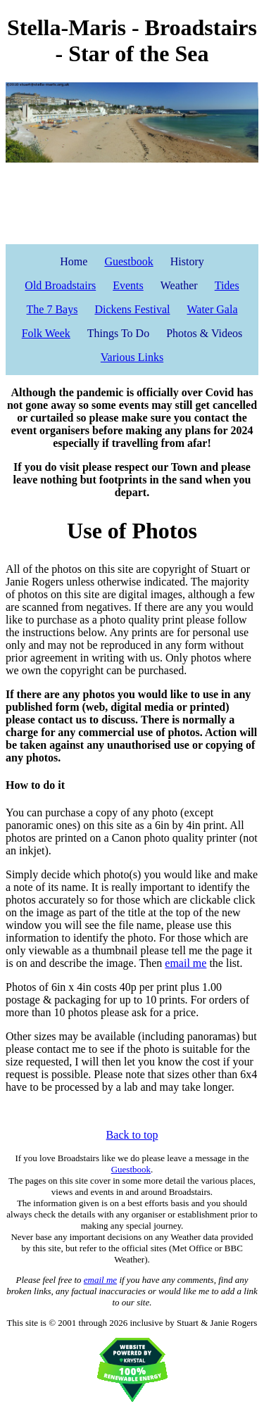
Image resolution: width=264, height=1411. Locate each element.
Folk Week (46, 333)
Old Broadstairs (60, 285)
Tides (227, 285)
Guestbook (128, 261)
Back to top (132, 1135)
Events (128, 285)
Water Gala (212, 309)
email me (185, 963)
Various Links (132, 357)
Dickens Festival (132, 309)
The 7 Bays (52, 309)
